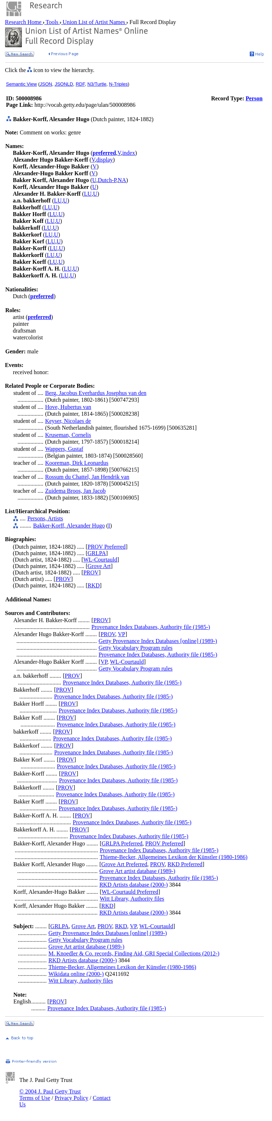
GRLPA (97, 553)
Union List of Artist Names (94, 22)
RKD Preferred (185, 864)
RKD (94, 585)
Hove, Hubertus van (68, 407)
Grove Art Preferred (124, 864)
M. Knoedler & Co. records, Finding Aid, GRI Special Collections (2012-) (133, 953)
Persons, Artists (45, 518)
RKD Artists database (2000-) (133, 885)
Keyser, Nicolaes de (68, 421)
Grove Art (99, 566)
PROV (91, 572)
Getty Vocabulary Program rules (136, 648)
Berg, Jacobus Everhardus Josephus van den (95, 393)
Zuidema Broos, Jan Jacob (75, 491)
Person (254, 98)
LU (88, 194)
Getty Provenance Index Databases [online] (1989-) (158, 641)
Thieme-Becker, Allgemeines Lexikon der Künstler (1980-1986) (174, 857)
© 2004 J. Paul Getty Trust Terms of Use (50, 1094)
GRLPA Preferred (122, 843)
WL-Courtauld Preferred (130, 892)
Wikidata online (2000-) (76, 974)
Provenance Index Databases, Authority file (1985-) (151, 627)
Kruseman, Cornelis (68, 435)
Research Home (24, 22)
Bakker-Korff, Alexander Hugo (69, 526)
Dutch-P (107, 180)
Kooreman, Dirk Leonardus (76, 463)
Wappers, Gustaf (64, 449)
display (104, 160)
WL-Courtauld (100, 560)
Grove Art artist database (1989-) (137, 871)
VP (121, 634)
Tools (52, 22)
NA (122, 180)
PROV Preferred (107, 547)
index (128, 153)
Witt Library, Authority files (132, 899)
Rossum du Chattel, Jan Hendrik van (87, 477)
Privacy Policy (71, 1098)
